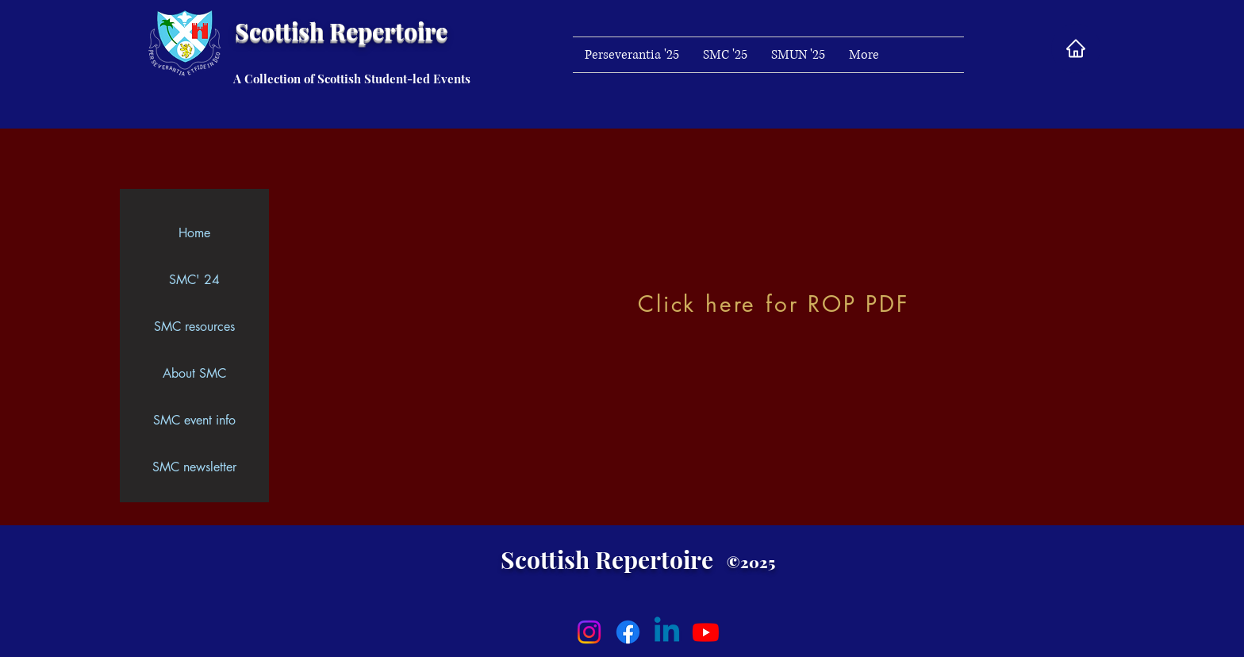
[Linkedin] (666, 632)
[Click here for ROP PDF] (775, 304)
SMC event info (194, 420)
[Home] (1075, 48)
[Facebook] (627, 632)
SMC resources (194, 326)
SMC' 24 (194, 279)
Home (194, 233)
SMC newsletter (194, 467)
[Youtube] (705, 632)
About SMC (194, 373)
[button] (864, 54)
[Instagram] (589, 632)
